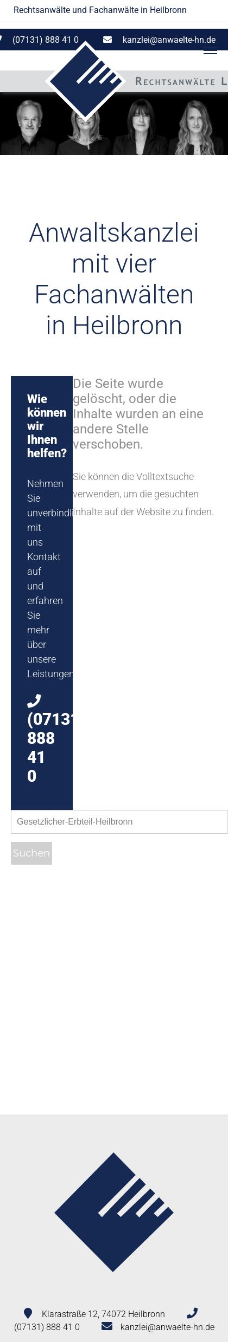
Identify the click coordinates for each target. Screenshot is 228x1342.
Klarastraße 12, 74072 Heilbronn (103, 1314)
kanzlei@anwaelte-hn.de (169, 40)
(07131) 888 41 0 (47, 1327)
